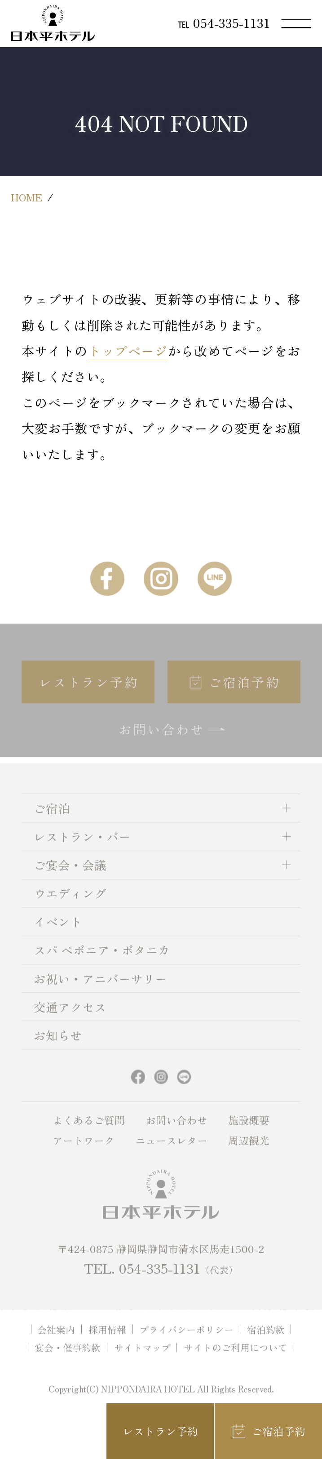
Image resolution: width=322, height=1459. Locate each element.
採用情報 (107, 1339)
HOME (26, 197)
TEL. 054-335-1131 (161, 1278)
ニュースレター (171, 1150)
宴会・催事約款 (68, 1357)
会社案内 (56, 1339)
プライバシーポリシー (186, 1339)
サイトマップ (142, 1357)
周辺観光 (248, 1150)
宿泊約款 (266, 1339)
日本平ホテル (53, 23)
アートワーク (84, 1150)
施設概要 (248, 1129)
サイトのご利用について (235, 1357)
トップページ (128, 350)
